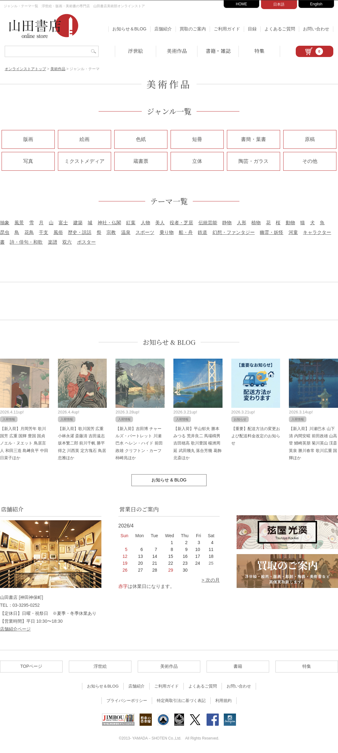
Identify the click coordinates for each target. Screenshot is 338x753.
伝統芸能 (207, 222)
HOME (241, 4)
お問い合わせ (316, 28)
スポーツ (145, 232)
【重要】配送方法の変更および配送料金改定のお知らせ (255, 436)
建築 (78, 222)
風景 (19, 222)
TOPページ (31, 666)
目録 (252, 28)
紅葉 (131, 222)
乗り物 (167, 232)
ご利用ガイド (227, 28)
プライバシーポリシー (126, 700)
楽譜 (52, 242)
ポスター (86, 242)
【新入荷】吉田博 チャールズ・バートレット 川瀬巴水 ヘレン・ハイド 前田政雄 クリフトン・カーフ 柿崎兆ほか (138, 443)
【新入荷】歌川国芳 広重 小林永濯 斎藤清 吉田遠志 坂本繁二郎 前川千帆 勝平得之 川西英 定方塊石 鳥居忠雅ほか (82, 443)
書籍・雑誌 (218, 51)
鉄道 (202, 232)
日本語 (278, 4)
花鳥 (29, 232)
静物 (227, 222)
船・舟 (186, 232)
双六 (67, 242)
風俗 (58, 232)
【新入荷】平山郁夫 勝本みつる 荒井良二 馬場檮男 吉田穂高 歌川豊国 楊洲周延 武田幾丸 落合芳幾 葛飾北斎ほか (197, 443)
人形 (241, 222)
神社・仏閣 (109, 222)
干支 (43, 232)
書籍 (237, 666)
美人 (160, 222)
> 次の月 (211, 580)
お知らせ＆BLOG (129, 28)
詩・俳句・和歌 (26, 242)
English (316, 4)
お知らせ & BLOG (169, 342)
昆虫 (4, 232)
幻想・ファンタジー (234, 232)
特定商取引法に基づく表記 (181, 700)
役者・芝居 (181, 222)
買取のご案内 (193, 28)
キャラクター (317, 232)
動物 (290, 222)
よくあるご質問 (279, 28)
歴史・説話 (79, 232)
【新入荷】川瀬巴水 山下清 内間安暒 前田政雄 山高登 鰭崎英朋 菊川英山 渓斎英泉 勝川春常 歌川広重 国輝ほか (313, 443)
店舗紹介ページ (15, 628)
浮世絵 (135, 51)
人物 (145, 222)
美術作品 (177, 51)
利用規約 (223, 700)
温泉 (126, 232)
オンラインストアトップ (25, 69)
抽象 (4, 222)
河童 (293, 232)
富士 (63, 222)
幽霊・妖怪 (271, 232)
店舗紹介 (163, 28)
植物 (256, 222)
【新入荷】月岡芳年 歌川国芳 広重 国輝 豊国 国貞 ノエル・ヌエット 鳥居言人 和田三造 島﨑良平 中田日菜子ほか (24, 443)
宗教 (111, 232)
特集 (259, 51)
